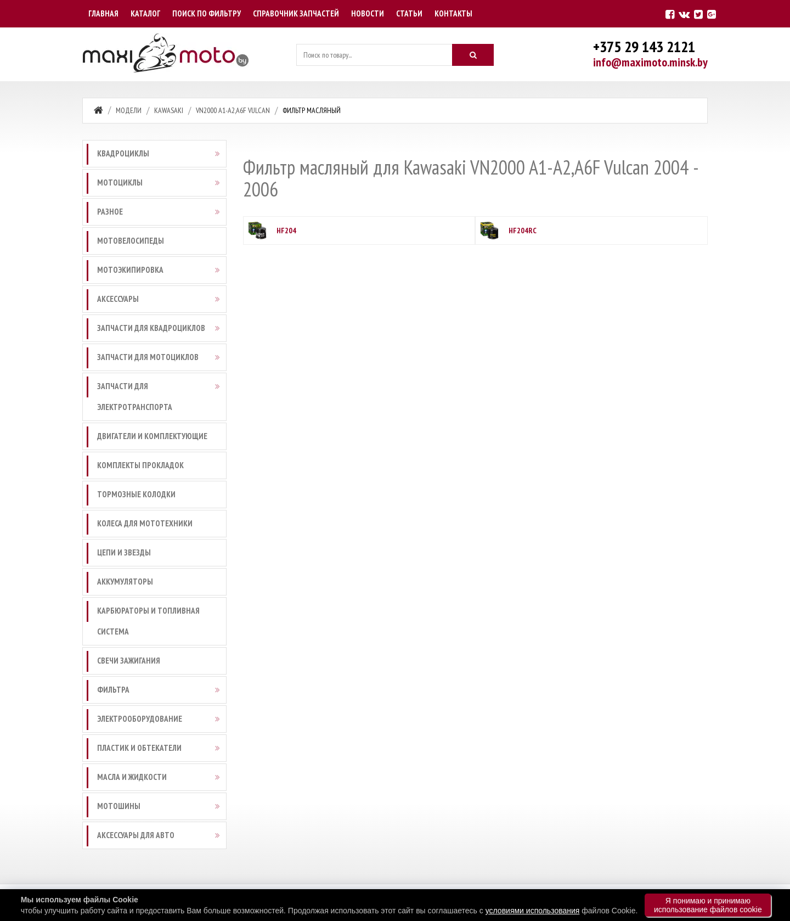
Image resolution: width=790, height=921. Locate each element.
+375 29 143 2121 (644, 46)
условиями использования (533, 910)
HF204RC (523, 230)
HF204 (286, 230)
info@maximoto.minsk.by (650, 62)
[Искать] (473, 55)
